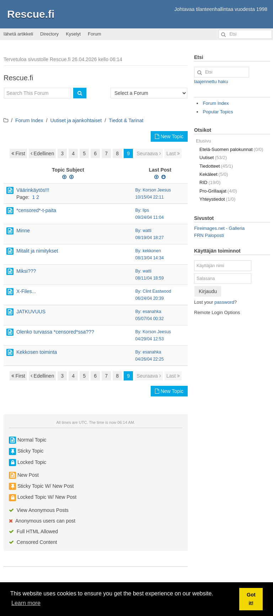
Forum (94, 34)
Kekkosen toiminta (36, 352)
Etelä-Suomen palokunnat (231, 149)
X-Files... (26, 291)
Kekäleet (213, 174)
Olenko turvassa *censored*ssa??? (55, 332)
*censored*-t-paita (36, 210)
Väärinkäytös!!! (32, 190)
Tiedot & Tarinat (126, 120)
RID (209, 182)
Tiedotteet (216, 166)
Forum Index (29, 120)
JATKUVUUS (31, 311)
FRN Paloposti (209, 235)
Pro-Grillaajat (218, 191)
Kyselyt (73, 34)
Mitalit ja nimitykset (37, 251)
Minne (23, 230)
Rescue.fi (30, 14)
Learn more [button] (26, 603)
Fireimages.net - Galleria (219, 228)
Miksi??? (26, 271)
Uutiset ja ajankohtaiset (76, 120)
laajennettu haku (211, 81)
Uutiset (213, 157)
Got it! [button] (251, 599)
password (224, 302)
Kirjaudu (208, 291)
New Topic (169, 136)
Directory (49, 34)
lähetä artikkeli (18, 34)
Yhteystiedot (217, 199)
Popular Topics (218, 111)
